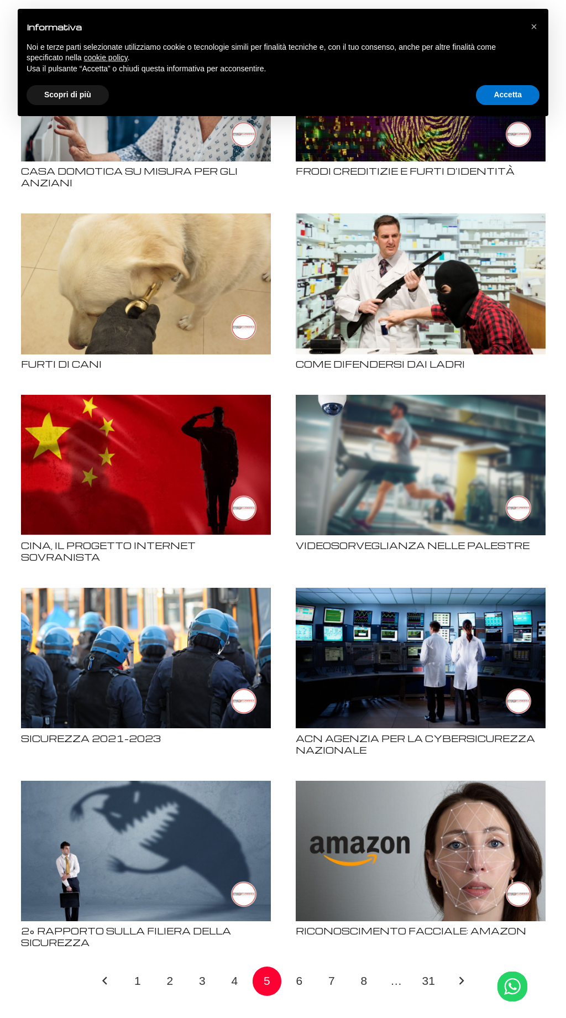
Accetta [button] (508, 94)
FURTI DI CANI (61, 364)
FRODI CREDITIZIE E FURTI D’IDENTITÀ (405, 171)
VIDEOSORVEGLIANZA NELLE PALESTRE (413, 545)
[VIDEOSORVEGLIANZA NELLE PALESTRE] (421, 401)
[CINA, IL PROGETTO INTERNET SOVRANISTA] (146, 401)
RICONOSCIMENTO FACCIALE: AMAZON (411, 931)
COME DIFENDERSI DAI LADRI (380, 364)
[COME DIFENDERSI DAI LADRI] (421, 220)
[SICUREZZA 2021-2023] (146, 594)
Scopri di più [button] (67, 94)
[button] (534, 26)
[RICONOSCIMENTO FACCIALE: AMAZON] (421, 787)
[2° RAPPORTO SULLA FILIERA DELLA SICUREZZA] (146, 787)
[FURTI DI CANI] (146, 220)
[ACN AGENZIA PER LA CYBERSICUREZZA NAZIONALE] (421, 594)
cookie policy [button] (106, 57)
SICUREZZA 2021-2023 (91, 738)
